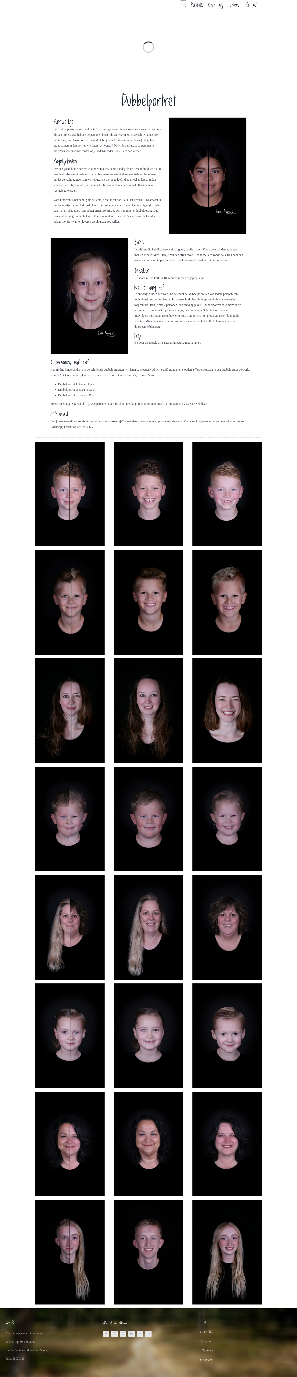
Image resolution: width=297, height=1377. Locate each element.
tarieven (195, 342)
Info (205, 1322)
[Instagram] (114, 1334)
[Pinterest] (123, 1334)
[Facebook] (106, 1334)
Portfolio (207, 1331)
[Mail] (148, 1334)
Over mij (207, 1341)
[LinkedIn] (131, 1334)
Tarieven (207, 1350)
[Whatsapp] (140, 1334)
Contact (207, 1359)
